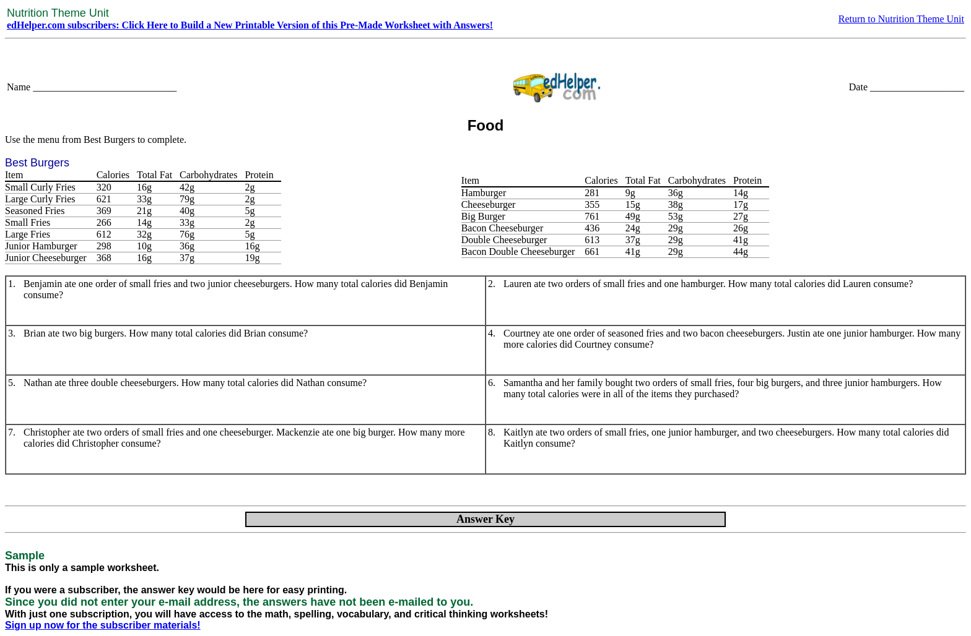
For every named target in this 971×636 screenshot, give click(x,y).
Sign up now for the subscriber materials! (103, 625)
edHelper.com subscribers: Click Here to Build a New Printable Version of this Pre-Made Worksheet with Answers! (250, 25)
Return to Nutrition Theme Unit (901, 19)
